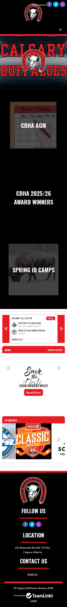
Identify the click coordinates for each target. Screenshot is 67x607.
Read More (33, 392)
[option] (33, 329)
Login (33, 600)
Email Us (33, 574)
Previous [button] (5, 329)
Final (51, 318)
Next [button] (61, 329)
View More (55, 350)
